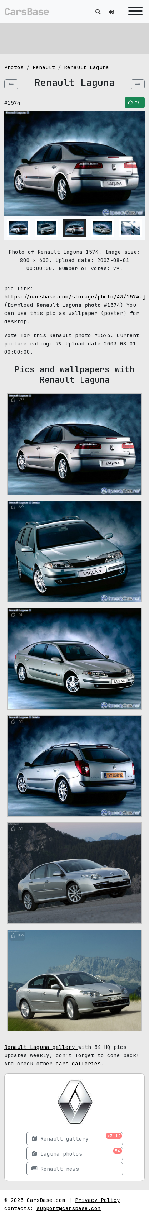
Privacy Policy (97, 1199)
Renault (44, 67)
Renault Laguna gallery (41, 1046)
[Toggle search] (98, 12)
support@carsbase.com (68, 1208)
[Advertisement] (74, 38)
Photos (14, 67)
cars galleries (78, 1063)
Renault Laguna (86, 67)
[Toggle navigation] (134, 11)
